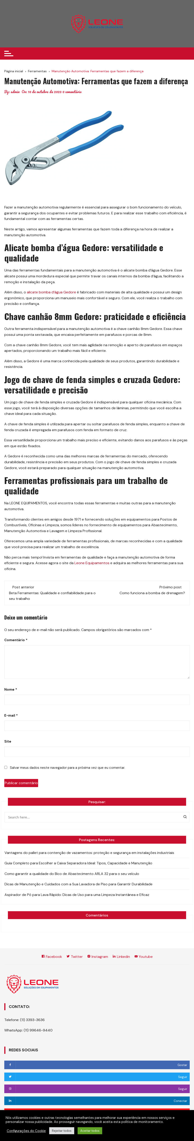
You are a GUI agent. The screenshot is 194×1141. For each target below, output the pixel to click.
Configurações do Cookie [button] (26, 1131)
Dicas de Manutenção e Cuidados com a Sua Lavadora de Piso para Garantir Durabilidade (78, 884)
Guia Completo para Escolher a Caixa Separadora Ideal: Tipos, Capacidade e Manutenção (78, 863)
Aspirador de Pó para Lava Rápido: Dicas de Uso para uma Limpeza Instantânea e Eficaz (77, 894)
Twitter (74, 956)
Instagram (97, 956)
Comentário (16, 640)
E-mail (11, 715)
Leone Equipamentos (91, 563)
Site (7, 741)
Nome (10, 689)
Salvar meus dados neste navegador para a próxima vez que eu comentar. (67, 767)
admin (15, 91)
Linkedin (121, 956)
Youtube (143, 956)
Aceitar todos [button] (89, 1131)
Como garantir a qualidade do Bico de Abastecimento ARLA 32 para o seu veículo (72, 873)
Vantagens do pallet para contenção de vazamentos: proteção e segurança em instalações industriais (89, 852)
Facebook (51, 956)
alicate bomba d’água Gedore (51, 292)
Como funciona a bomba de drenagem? (152, 593)
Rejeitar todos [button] (62, 1131)
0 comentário (72, 91)
